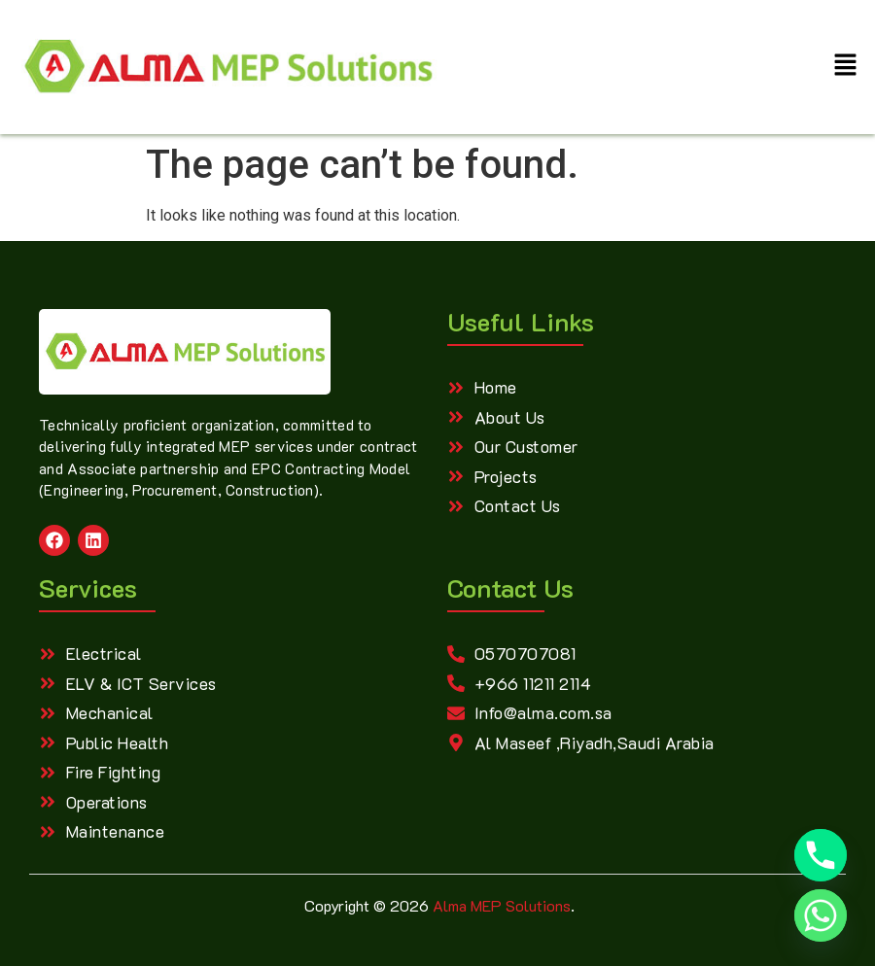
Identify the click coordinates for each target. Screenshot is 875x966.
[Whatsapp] (820, 915)
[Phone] (820, 855)
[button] (845, 67)
